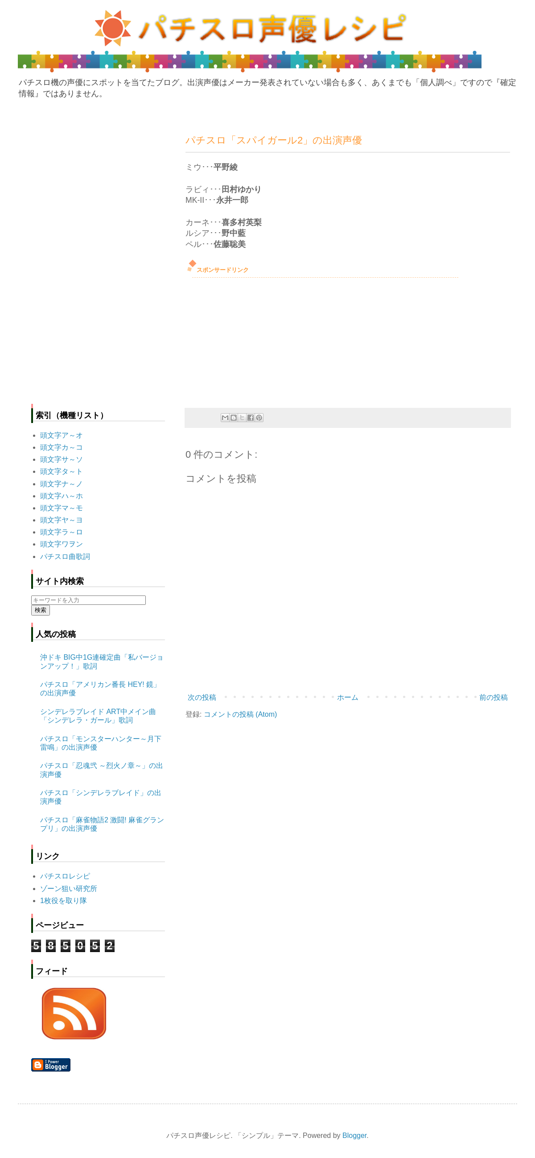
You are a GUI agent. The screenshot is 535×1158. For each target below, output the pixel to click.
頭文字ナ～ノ (61, 484)
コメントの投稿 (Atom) (240, 714)
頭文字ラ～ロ (61, 532)
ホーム (347, 697)
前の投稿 (493, 697)
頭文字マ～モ (61, 508)
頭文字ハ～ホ (61, 496)
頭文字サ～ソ (61, 459)
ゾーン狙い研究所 (68, 888)
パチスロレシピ (65, 876)
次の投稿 (202, 697)
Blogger (354, 1135)
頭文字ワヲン (61, 544)
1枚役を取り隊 (63, 900)
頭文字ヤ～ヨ (61, 520)
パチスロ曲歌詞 (65, 556)
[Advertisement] (252, 340)
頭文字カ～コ (61, 447)
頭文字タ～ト (61, 471)
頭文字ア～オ (61, 435)
